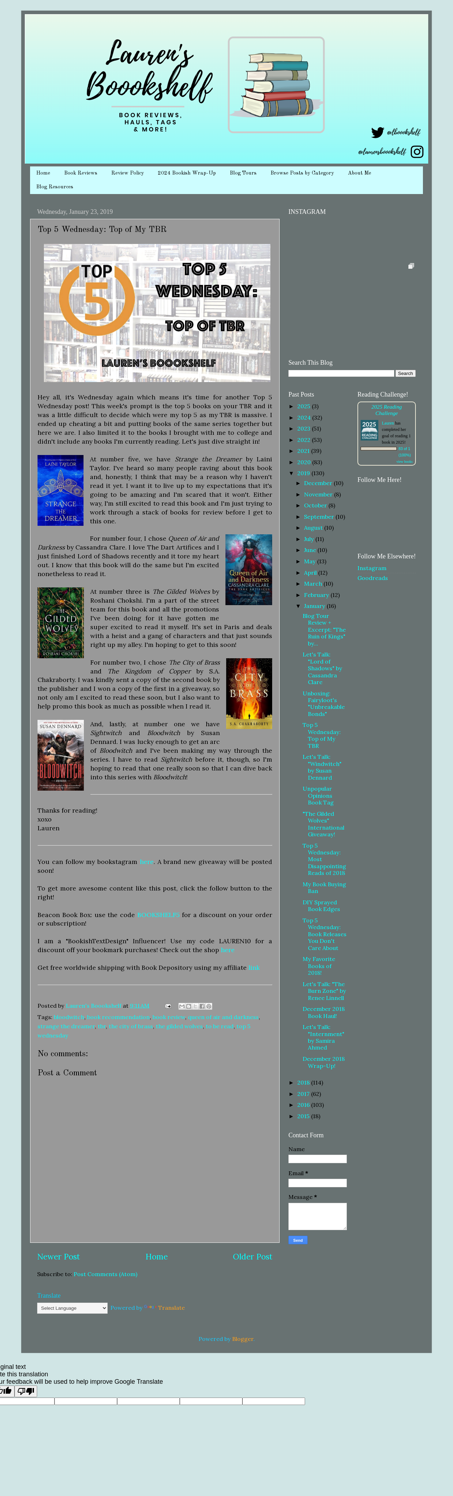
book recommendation (118, 1016)
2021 (304, 450)
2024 (304, 417)
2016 (304, 1104)
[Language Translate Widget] (72, 1308)
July (309, 538)
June (310, 549)
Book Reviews (80, 173)
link (254, 967)
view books (404, 461)
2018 (304, 1082)
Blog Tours (243, 173)
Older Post (253, 1256)
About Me (359, 173)
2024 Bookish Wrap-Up (187, 173)
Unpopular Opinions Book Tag (318, 795)
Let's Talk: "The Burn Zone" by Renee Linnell (324, 990)
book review (169, 1016)
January (315, 605)
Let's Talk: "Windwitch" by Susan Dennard (322, 767)
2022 (304, 439)
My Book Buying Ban (324, 887)
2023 (304, 428)
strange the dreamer (66, 1026)
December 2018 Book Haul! (324, 1012)
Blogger (242, 1338)
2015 (304, 1116)
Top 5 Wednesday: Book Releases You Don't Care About (324, 934)
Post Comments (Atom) (105, 1274)
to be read (220, 1026)
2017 (304, 1093)
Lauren (388, 423)
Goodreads (372, 577)
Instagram (371, 567)
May (310, 561)
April (311, 572)
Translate (164, 1307)
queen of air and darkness (223, 1016)
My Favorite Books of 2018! (319, 965)
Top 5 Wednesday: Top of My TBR (322, 735)
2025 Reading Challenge (386, 410)
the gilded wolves (179, 1026)
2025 (304, 406)
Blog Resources (54, 187)
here (147, 862)
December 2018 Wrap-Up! (324, 1062)
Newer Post (58, 1256)
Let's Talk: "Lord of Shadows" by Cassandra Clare (322, 668)
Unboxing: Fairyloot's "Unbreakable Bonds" (324, 703)
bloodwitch (69, 1016)
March (313, 583)
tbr (102, 1026)
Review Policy (127, 173)
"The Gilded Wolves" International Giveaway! (323, 824)
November (319, 494)
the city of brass (131, 1026)
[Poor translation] (26, 1391)
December (319, 483)
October (316, 505)
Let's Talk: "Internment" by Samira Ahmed (323, 1037)
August (314, 527)
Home (43, 173)
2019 (304, 473)
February (317, 594)
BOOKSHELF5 (158, 915)
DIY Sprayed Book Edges (321, 905)
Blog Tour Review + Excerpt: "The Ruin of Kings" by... (324, 629)
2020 (304, 462)
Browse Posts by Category (302, 173)
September (320, 516)
